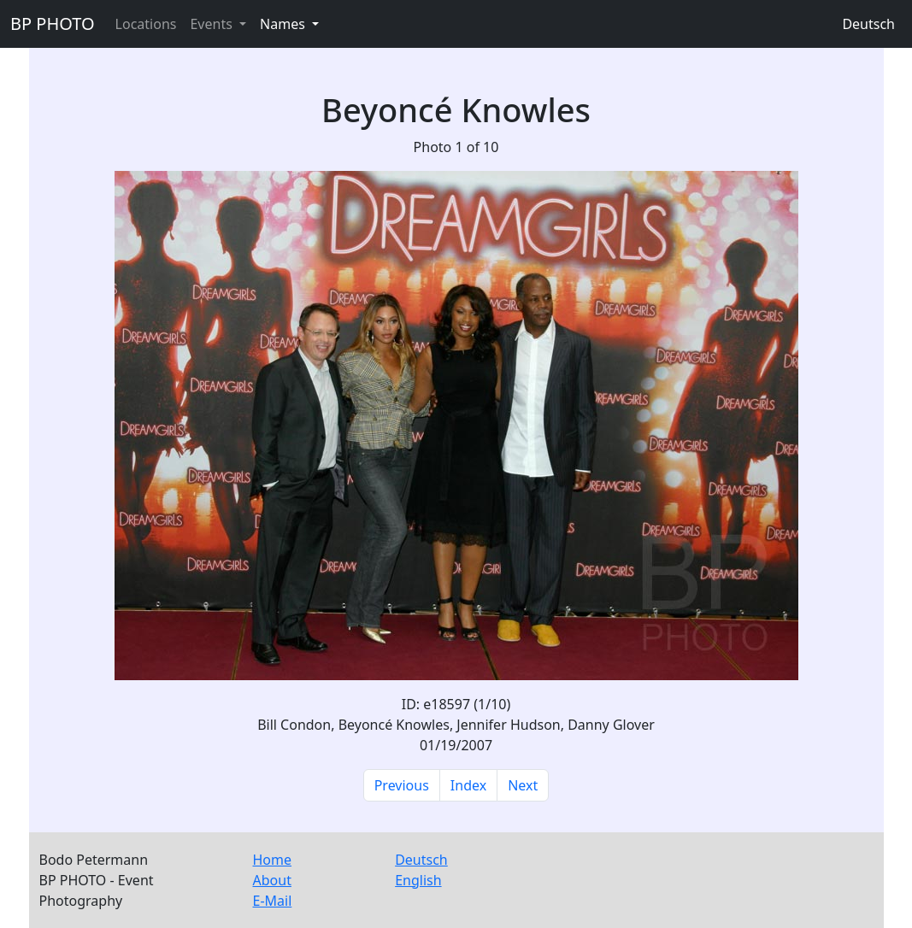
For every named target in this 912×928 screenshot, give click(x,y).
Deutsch (868, 24)
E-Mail (272, 900)
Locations (146, 24)
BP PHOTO (52, 23)
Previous (401, 785)
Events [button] (213, 24)
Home (272, 859)
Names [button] (284, 24)
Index (468, 785)
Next (523, 785)
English (418, 880)
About (272, 880)
